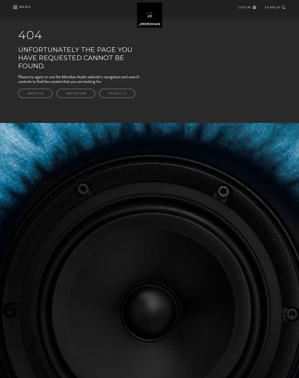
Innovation (76, 93)
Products (117, 93)
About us (35, 93)
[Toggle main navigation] (21, 7)
